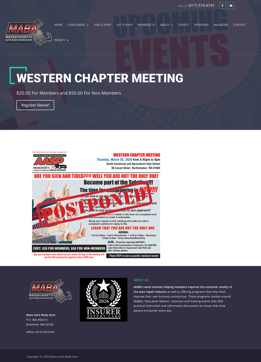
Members (144, 25)
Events (184, 25)
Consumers (76, 25)
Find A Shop (102, 25)
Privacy (59, 40)
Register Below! (35, 106)
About (165, 25)
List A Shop (124, 25)
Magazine (221, 25)
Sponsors (201, 25)
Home (58, 25)
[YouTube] (230, 5)
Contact (239, 25)
